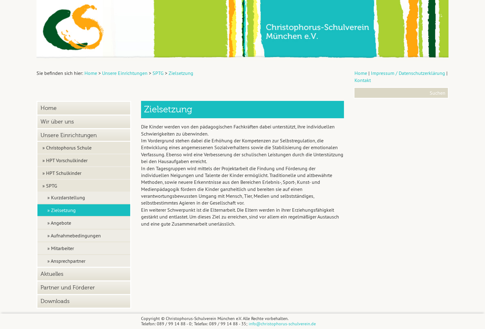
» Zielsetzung (61, 210)
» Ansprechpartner (66, 261)
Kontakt (362, 80)
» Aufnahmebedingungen (74, 235)
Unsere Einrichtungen (69, 135)
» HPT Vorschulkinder (65, 160)
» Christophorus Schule (67, 148)
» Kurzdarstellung (66, 197)
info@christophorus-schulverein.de (282, 324)
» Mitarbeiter (60, 248)
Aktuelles (52, 274)
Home (360, 73)
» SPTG (49, 186)
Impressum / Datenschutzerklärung (408, 73)
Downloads (55, 301)
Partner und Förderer (68, 287)
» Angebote (59, 223)
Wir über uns (57, 122)
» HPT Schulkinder (61, 173)
